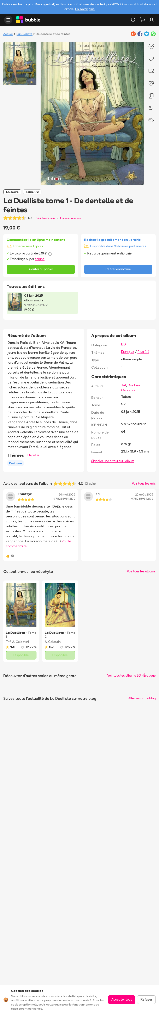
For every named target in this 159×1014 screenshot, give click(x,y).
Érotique (127, 352)
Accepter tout (121, 999)
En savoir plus (85, 9)
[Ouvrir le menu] (8, 20)
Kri (97, 494)
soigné (40, 259)
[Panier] (142, 20)
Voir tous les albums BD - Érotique (131, 675)
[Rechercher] (133, 20)
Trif (123, 385)
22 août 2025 (144, 494)
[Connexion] (151, 20)
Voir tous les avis (144, 483)
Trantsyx (25, 494)
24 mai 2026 (67, 494)
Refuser (146, 999)
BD (123, 344)
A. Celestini (20, 642)
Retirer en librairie (118, 269)
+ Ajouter (32, 455)
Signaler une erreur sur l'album (112, 461)
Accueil (8, 34)
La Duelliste (25, 34)
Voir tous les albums (141, 571)
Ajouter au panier (41, 269)
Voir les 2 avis (45, 218)
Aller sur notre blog (142, 698)
